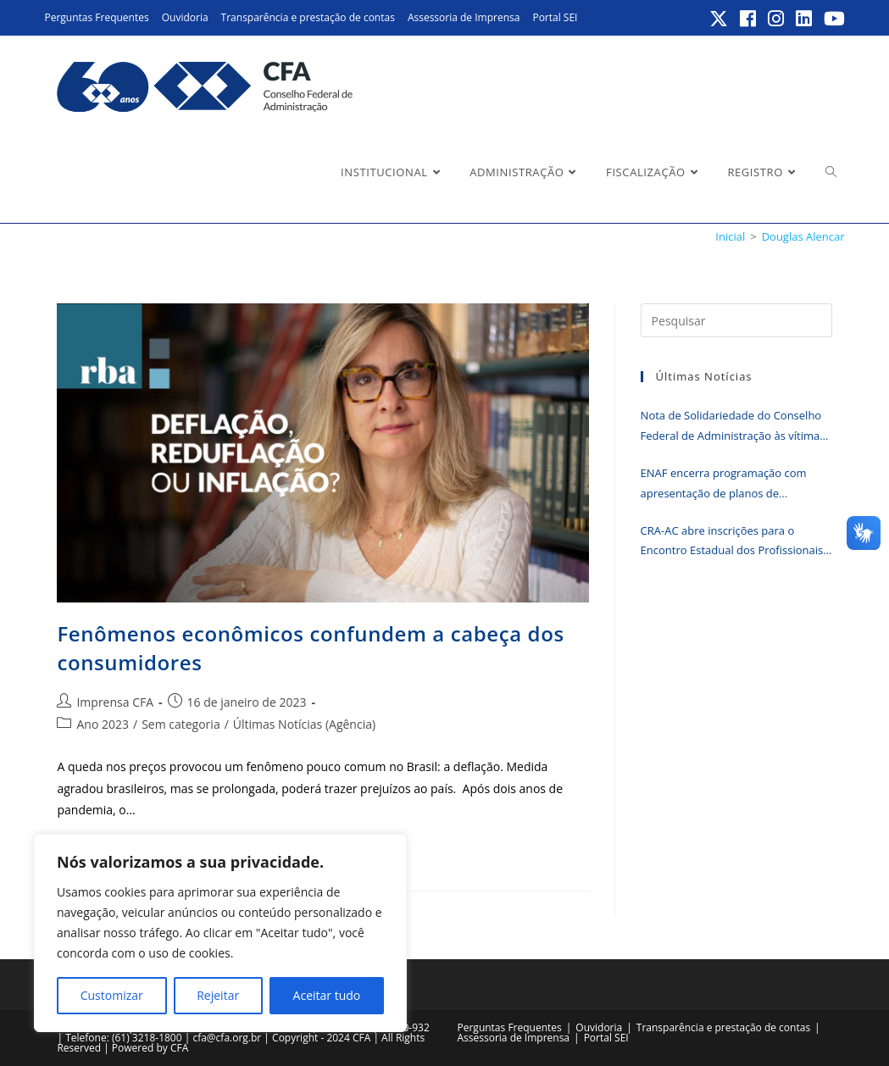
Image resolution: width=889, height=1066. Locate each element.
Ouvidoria (185, 17)
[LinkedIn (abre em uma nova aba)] (805, 18)
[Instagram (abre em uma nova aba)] (777, 18)
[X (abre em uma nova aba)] (719, 18)
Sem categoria (181, 724)
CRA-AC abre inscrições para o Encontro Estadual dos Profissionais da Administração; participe (732, 542)
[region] (220, 933)
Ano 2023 (102, 724)
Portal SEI (554, 17)
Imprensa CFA (114, 702)
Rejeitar (218, 995)
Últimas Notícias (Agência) (304, 724)
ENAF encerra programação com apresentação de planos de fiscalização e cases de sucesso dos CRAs (730, 484)
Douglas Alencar (803, 236)
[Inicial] (730, 236)
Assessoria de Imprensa (464, 17)
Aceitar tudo (327, 995)
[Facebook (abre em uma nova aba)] (749, 18)
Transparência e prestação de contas (308, 17)
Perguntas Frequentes (96, 17)
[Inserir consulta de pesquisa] (736, 320)
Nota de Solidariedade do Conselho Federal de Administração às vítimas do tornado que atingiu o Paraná (733, 427)
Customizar (112, 995)
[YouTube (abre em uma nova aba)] (832, 18)
